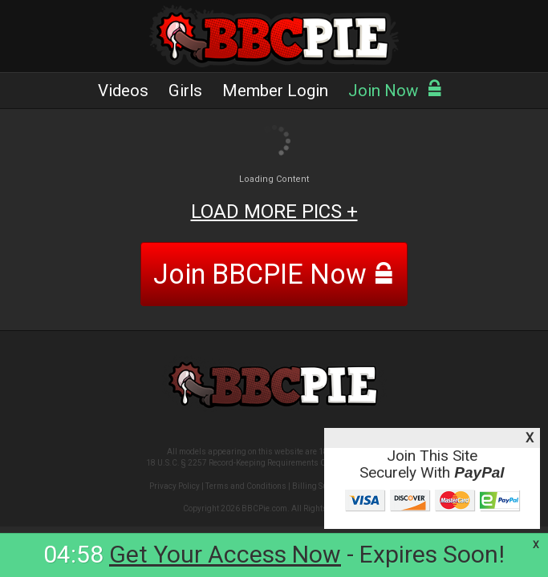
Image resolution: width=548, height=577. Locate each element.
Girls (185, 90)
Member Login (275, 90)
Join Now (395, 90)
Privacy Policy (174, 486)
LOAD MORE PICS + (274, 211)
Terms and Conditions (245, 486)
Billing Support (319, 486)
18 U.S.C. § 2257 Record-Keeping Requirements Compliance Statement (274, 462)
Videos (123, 90)
